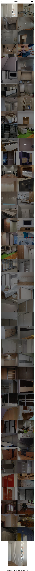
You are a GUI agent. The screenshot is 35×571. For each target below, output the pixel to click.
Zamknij (27, 570)
